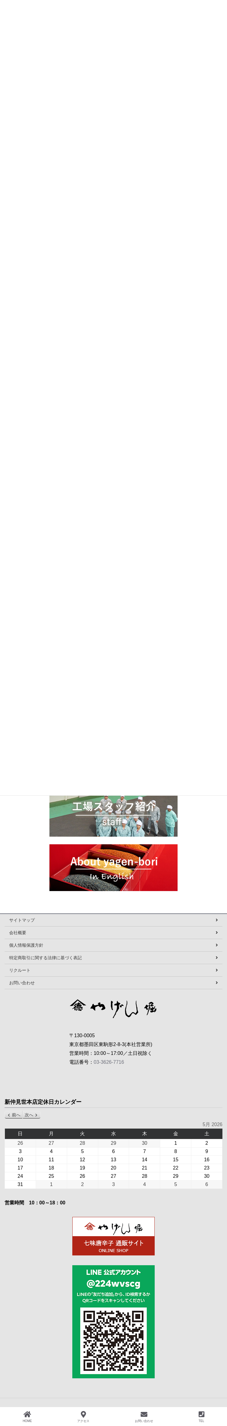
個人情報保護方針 (26, 945)
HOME (27, 1417)
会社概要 (17, 932)
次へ (29, 1114)
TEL (201, 1417)
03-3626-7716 (109, 1062)
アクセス (83, 1417)
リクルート (20, 970)
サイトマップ (22, 920)
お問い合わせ (22, 982)
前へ (16, 1114)
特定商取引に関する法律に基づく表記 (45, 957)
